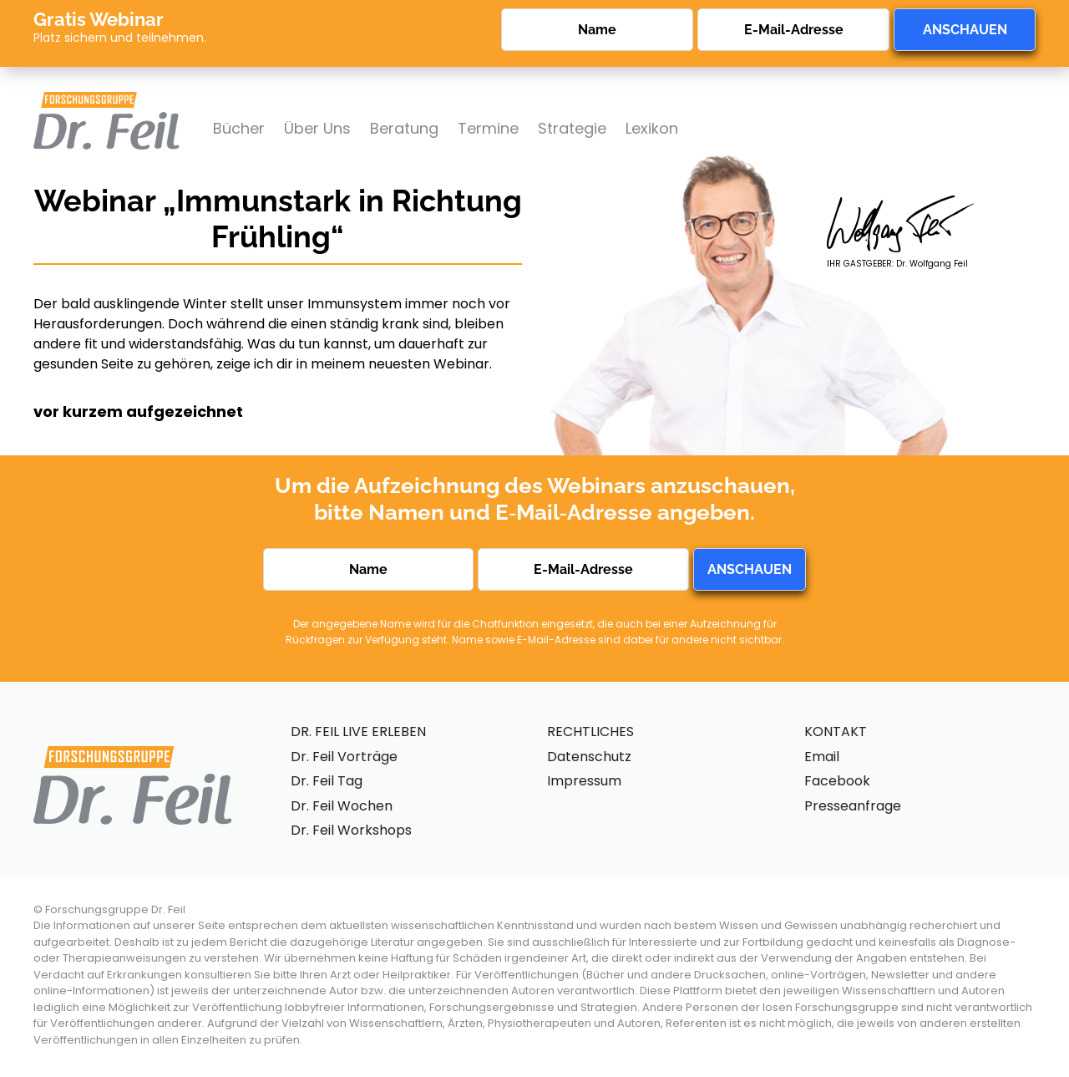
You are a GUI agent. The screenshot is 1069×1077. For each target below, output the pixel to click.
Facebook (837, 780)
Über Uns (317, 128)
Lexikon (652, 128)
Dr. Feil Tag (326, 780)
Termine (488, 128)
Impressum (584, 780)
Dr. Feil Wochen (342, 805)
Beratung (404, 128)
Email (821, 756)
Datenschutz (589, 756)
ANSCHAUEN (965, 30)
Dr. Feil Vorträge (344, 756)
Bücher (239, 128)
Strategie (572, 128)
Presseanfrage (852, 805)
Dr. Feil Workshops (351, 830)
